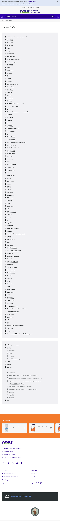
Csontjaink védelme (12, 84)
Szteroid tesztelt (11, 300)
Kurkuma (9, 214)
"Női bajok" (10, 245)
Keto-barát (10, 192)
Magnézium (10, 225)
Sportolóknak (10, 284)
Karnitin (9, 189)
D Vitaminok (10, 87)
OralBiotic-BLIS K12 (12, 261)
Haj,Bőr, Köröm (11, 150)
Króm (8, 209)
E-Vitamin (9, 101)
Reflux (8, 281)
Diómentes (10, 95)
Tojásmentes (10, 314)
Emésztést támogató (12, 106)
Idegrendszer (10, 167)
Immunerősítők (11, 170)
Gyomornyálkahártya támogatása (16, 142)
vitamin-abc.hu (32, 1)
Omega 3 (9, 259)
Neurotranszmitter (12, 248)
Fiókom (9, 347)
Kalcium (9, 184)
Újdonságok (10, 317)
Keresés (9, 367)
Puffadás (9, 278)
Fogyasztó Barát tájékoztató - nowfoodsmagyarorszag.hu (25, 381)
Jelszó (10, 353)
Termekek (11, 392)
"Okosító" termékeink (13, 256)
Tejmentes (10, 303)
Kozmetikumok (11, 206)
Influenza (9, 173)
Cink (8, 75)
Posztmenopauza (12, 267)
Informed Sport (11, 175)
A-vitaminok (10, 39)
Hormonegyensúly (12, 159)
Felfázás (9, 120)
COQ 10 (9, 81)
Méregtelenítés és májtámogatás (16, 234)
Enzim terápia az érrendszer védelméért (18, 112)
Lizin (8, 220)
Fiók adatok (12, 350)
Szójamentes (10, 297)
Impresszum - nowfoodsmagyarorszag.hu (20, 386)
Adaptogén (10, 42)
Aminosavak (10, 53)
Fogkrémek (10, 125)
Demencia (10, 89)
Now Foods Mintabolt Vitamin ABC (20, 496)
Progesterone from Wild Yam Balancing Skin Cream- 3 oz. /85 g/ (16, 427)
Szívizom (9, 295)
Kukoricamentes (11, 211)
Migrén (9, 236)
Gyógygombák (11, 139)
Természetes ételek (12, 306)
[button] (12, 429)
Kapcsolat (11, 397)
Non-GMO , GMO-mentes (14, 250)
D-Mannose (10, 98)
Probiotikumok (11, 273)
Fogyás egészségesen (13, 128)
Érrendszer (10, 117)
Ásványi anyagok (11, 62)
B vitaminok (10, 64)
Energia (9, 109)
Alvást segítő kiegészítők (14, 59)
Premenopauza (11, 270)
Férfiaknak (10, 123)
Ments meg (10, 45)
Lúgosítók (9, 223)
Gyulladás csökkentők (13, 148)
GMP (8, 134)
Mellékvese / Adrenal (13, 228)
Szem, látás (10, 292)
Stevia (8, 286)
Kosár (8, 361)
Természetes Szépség (13, 311)
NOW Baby (10, 253)
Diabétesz (10, 92)
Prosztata (9, 275)
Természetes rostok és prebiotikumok (17, 309)
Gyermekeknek (11, 137)
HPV (8, 162)
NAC (8, 242)
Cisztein (9, 78)
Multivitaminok (11, 239)
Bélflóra (9, 67)
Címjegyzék (12, 356)
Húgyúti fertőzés (11, 164)
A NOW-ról (12, 372)
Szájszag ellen (11, 289)
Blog (8, 400)
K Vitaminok (10, 181)
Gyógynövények (11, 145)
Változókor (10, 320)
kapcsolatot (29, 4)
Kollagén (9, 200)
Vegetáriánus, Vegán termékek (15, 325)
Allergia (9, 51)
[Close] (58, 2)
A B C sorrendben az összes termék (17, 37)
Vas (8, 322)
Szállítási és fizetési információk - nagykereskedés (23, 389)
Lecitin (8, 217)
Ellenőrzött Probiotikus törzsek (15, 103)
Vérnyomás (10, 328)
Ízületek (9, 178)
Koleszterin (10, 198)
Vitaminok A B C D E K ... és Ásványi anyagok (20, 334)
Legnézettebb (6, 420)
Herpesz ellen (11, 153)
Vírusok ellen (10, 331)
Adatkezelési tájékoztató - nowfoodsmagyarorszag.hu (24, 375)
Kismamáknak (11, 195)
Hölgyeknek (10, 156)
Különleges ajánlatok (13, 345)
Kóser (8, 203)
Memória (9, 231)
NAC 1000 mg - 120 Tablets (43, 427)
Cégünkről (11, 395)
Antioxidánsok (11, 56)
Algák (8, 48)
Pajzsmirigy (10, 264)
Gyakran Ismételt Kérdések (16, 383)
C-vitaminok (10, 70)
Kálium (9, 186)
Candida (9, 73)
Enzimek (9, 114)
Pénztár (9, 364)
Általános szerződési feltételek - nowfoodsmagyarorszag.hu (25, 378)
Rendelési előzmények (15, 359)
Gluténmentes (11, 131)
